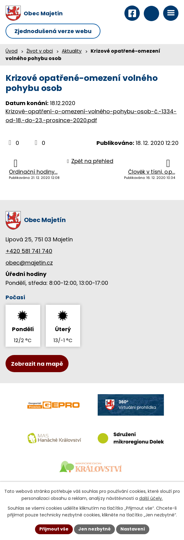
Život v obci (39, 51)
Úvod (12, 51)
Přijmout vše (54, 529)
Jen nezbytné (94, 529)
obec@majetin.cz (29, 262)
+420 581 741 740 (29, 251)
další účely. (151, 498)
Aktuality (72, 51)
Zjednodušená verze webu (53, 31)
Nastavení (132, 529)
